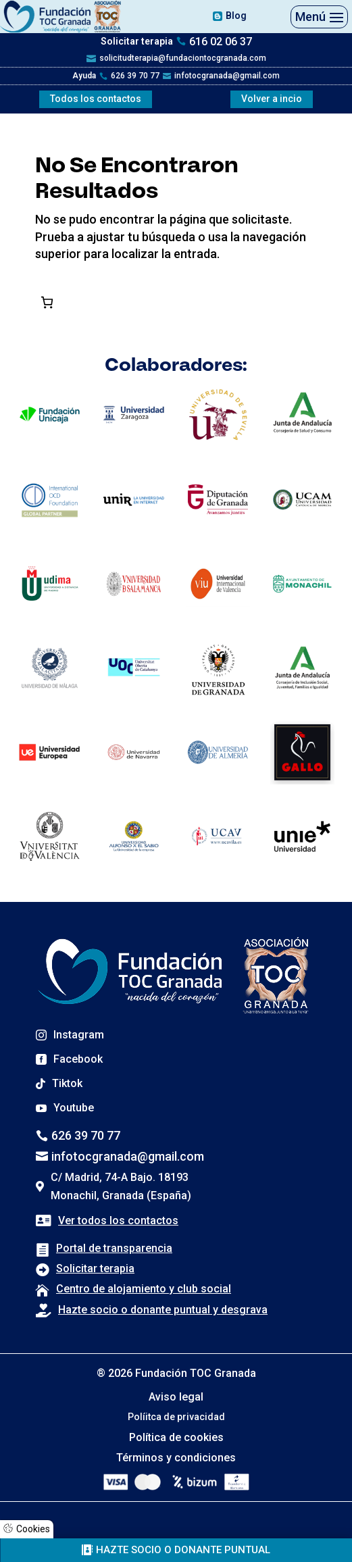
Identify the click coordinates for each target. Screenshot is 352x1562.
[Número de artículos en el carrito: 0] (46, 302)
